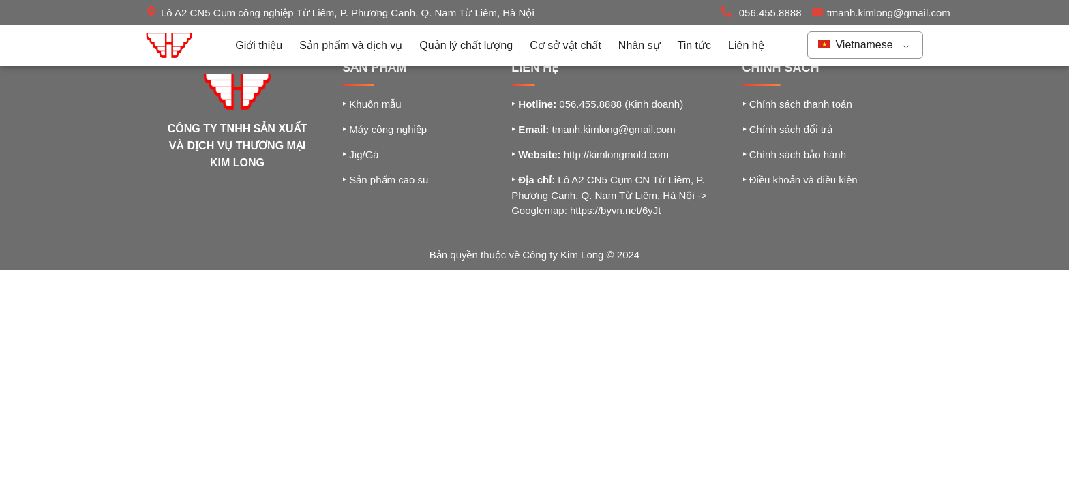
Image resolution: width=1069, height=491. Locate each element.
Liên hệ (746, 45)
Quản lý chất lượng (466, 45)
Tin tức (695, 45)
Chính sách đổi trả (787, 129)
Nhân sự (639, 45)
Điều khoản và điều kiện (800, 179)
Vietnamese (855, 44)
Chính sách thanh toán (797, 104)
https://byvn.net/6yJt (615, 210)
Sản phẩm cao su (385, 179)
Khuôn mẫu (372, 104)
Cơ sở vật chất (565, 45)
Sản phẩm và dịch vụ (350, 45)
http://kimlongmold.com (616, 154)
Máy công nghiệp (384, 129)
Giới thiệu (258, 45)
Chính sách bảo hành (794, 154)
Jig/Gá (360, 154)
